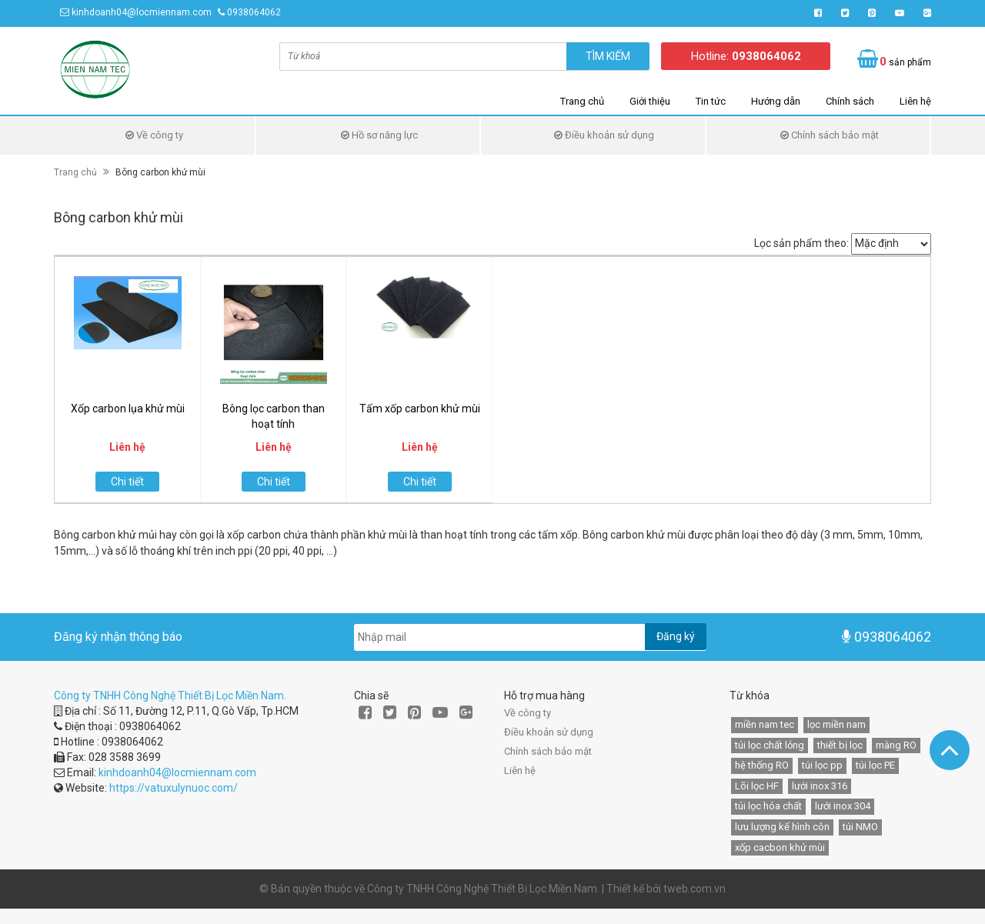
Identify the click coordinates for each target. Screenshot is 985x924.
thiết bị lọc (840, 745)
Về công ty (154, 135)
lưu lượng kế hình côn (782, 826)
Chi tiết (127, 481)
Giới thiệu (649, 101)
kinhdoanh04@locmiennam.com (142, 12)
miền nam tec (764, 724)
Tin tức (711, 101)
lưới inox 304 (842, 806)
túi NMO (860, 826)
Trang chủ (582, 101)
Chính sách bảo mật (829, 135)
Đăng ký (675, 636)
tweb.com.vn (694, 888)
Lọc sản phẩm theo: (801, 243)
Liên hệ (915, 101)
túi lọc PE (875, 765)
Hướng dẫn (775, 101)
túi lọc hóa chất (768, 806)
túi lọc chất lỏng (769, 745)
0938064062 (254, 12)
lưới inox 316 (819, 786)
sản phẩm (905, 61)
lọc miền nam (836, 724)
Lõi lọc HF (757, 786)
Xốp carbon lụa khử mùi (128, 408)
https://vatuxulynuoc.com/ (173, 788)
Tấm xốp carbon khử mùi (419, 408)
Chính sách (850, 101)
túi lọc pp (822, 765)
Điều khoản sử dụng (604, 135)
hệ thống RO (762, 765)
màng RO (896, 745)
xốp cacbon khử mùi (780, 847)
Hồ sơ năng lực (379, 135)
